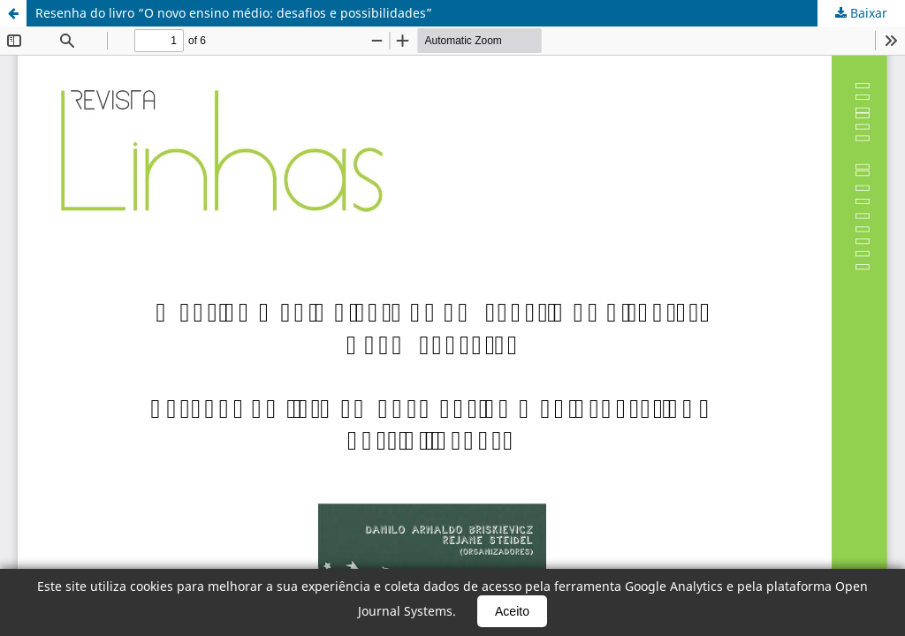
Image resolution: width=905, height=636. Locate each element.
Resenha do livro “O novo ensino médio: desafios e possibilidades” (233, 12)
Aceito (512, 611)
